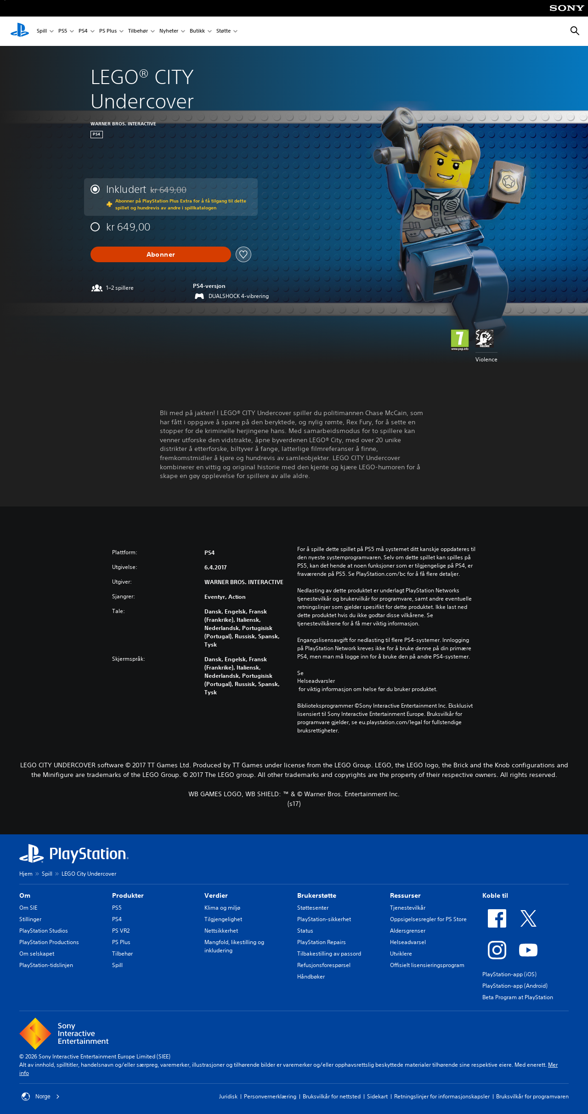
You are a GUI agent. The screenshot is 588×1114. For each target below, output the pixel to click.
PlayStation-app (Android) (515, 986)
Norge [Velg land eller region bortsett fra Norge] (40, 1096)
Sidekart (377, 1096)
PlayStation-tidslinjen (46, 965)
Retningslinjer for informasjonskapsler (442, 1096)
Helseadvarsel (408, 942)
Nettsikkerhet (221, 930)
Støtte (223, 31)
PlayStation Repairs (321, 942)
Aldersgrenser (407, 930)
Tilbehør (138, 31)
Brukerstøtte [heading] (316, 895)
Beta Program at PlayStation (517, 997)
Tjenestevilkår (407, 907)
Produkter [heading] (128, 895)
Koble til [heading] (495, 895)
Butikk (197, 31)
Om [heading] (24, 895)
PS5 (62, 31)
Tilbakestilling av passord (329, 953)
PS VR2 (121, 930)
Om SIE (28, 907)
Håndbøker (311, 976)
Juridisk (228, 1096)
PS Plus (108, 31)
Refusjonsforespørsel (324, 965)
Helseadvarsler (316, 681)
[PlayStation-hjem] (19, 31)
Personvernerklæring (270, 1096)
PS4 (83, 31)
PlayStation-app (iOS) (509, 974)
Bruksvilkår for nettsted (332, 1096)
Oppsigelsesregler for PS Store (428, 919)
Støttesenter (312, 907)
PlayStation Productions (49, 942)
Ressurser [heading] (405, 895)
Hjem (26, 874)
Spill (42, 31)
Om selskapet (36, 953)
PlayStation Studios (43, 930)
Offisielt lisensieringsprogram (427, 965)
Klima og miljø (222, 907)
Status (305, 930)
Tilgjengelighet (223, 919)
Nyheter (168, 31)
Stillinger (30, 919)
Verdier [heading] (216, 895)
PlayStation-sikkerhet (324, 919)
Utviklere (401, 953)
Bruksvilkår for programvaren (532, 1096)
